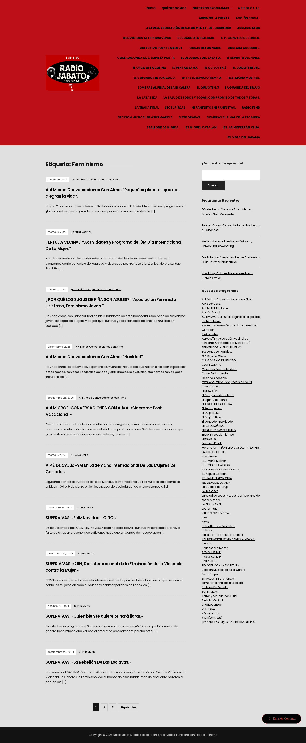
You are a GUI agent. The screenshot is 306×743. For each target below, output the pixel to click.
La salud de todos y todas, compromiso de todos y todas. (211, 97)
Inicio (151, 8)
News (205, 522)
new (204, 517)
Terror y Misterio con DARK (219, 596)
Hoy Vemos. (210, 456)
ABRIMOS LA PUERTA (214, 18)
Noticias (207, 530)
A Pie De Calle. (249, 8)
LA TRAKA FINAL (147, 107)
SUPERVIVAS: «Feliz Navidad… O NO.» (85, 518)
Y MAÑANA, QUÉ (212, 618)
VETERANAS (209, 609)
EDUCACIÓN (210, 391)
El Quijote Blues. (246, 68)
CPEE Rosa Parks (212, 386)
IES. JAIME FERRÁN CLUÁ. (241, 127)
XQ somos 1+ (210, 613)
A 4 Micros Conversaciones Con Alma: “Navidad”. (100, 357)
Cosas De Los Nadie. (205, 48)
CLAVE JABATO (211, 365)
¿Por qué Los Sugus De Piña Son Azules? (96, 289)
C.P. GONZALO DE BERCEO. (240, 38)
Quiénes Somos (174, 8)
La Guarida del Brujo (242, 88)
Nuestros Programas (211, 8)
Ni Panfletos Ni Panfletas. (214, 107)
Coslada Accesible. (244, 48)
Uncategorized (212, 605)
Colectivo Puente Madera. (161, 48)
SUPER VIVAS (85, 507)
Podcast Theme (206, 735)
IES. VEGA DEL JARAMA (243, 137)
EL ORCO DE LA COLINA (149, 68)
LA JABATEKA (147, 97)
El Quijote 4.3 (215, 68)
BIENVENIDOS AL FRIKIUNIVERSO (147, 38)
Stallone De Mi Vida (162, 127)
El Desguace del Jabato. (201, 58)
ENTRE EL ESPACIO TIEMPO (219, 430)
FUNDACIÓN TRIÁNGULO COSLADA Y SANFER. (231, 448)
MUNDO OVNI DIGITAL (216, 513)
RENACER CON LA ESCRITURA (220, 565)
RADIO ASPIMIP (211, 552)
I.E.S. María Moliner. (244, 78)
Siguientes (128, 707)
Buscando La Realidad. (196, 38)
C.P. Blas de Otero (214, 356)
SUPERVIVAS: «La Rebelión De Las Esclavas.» (93, 662)
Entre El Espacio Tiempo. (201, 78)
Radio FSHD (251, 107)
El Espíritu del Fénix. (243, 58)
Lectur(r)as (175, 107)
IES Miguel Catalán (201, 127)
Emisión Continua (282, 718)
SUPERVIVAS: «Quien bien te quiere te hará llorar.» (100, 616)
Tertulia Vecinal (81, 232)
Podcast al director (215, 548)
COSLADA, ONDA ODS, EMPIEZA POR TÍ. (146, 58)
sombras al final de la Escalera (163, 88)
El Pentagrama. (185, 68)
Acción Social (248, 18)
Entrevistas (209, 439)
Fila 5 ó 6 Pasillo (212, 443)
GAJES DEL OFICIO (213, 452)
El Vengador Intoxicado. (154, 78)
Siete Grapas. (190, 117)
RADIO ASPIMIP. (211, 557)
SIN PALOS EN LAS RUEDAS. (218, 579)
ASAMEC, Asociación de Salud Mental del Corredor (188, 28)
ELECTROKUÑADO (213, 426)
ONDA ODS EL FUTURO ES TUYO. (223, 535)
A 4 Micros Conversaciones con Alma (96, 179)
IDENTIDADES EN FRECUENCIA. (220, 469)
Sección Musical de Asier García (145, 117)
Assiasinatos (248, 28)
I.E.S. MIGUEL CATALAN (216, 465)
